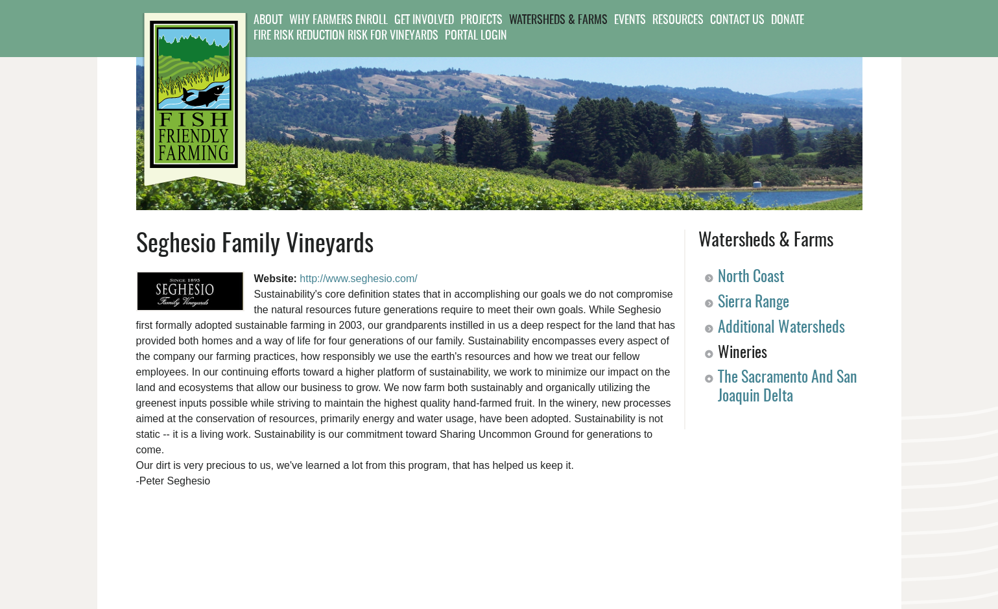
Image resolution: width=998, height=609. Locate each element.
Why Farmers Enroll (338, 21)
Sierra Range (753, 303)
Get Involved (424, 21)
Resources (678, 21)
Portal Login (476, 36)
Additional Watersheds (781, 328)
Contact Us (737, 21)
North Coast (751, 277)
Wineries (742, 353)
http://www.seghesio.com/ (358, 278)
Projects (481, 21)
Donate (787, 21)
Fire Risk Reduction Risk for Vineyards (346, 36)
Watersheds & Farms (558, 21)
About (268, 21)
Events (630, 21)
